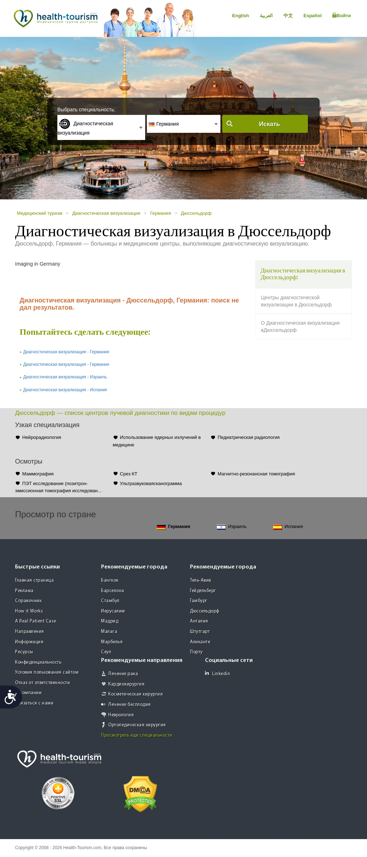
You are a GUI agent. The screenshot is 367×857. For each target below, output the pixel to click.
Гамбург (199, 601)
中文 (288, 15)
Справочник (28, 601)
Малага (109, 631)
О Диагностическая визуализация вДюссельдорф (300, 326)
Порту (196, 652)
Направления (29, 631)
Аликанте (200, 642)
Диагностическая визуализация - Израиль (65, 376)
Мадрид (109, 621)
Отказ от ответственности (42, 683)
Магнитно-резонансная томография (256, 473)
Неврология (121, 715)
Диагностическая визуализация (106, 213)
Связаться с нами (34, 703)
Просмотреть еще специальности (136, 735)
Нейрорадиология (41, 437)
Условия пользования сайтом (46, 672)
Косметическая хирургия (135, 694)
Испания (288, 527)
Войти (341, 15)
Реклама (24, 591)
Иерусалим (113, 611)
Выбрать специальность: (86, 109)
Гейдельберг (203, 591)
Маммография (38, 473)
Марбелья (112, 642)
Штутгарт (200, 631)
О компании (28, 693)
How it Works (29, 611)
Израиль (232, 527)
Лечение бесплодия (129, 704)
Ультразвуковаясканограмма (151, 483)
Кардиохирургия (126, 684)
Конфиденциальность (38, 662)
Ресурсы (24, 652)
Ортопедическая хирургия (137, 725)
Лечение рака (123, 674)
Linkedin (217, 673)
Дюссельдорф (196, 213)
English (240, 15)
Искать (269, 124)
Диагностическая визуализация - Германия (66, 351)
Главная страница (34, 580)
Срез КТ (129, 473)
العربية (266, 15)
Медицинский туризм (39, 213)
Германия (160, 213)
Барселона (112, 591)
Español (313, 15)
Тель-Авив (200, 580)
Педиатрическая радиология (249, 437)
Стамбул (110, 601)
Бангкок (110, 580)
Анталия (199, 621)
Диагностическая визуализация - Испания (65, 389)
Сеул (106, 652)
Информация (29, 642)
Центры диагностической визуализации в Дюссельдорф (296, 301)
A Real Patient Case (35, 621)
